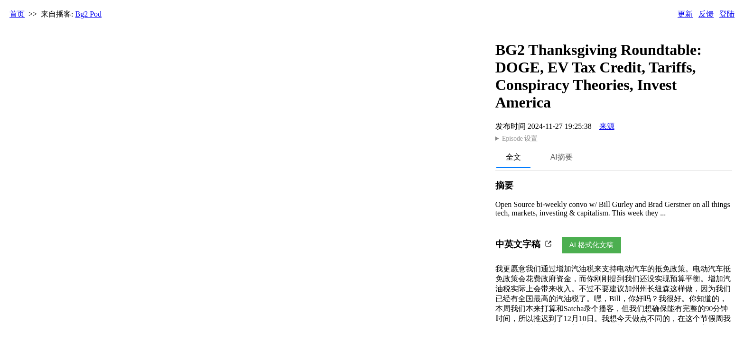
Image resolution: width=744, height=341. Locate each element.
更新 (685, 14)
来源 (606, 126)
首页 (17, 14)
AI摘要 (561, 157)
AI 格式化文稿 (591, 245)
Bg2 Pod (88, 14)
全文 (513, 157)
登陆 (727, 14)
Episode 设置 (520, 138)
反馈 (706, 14)
